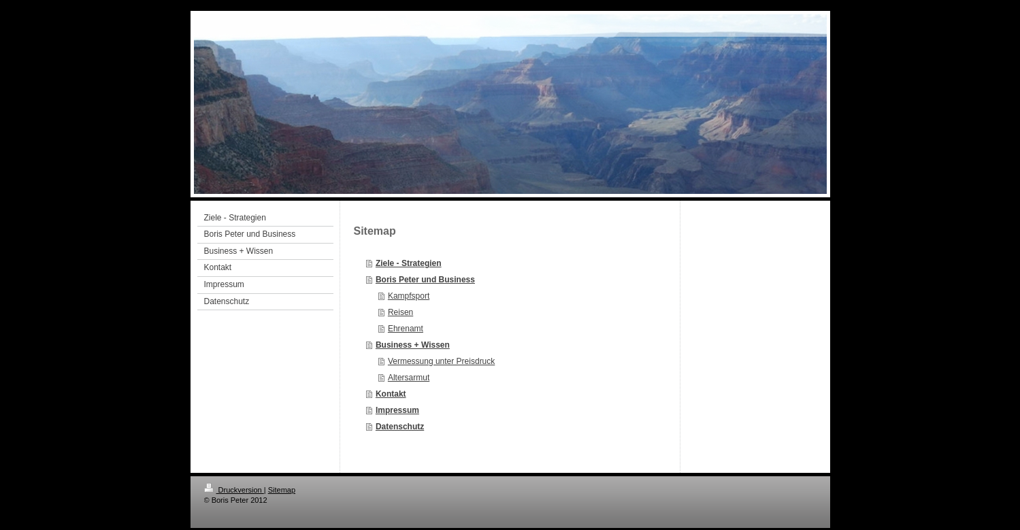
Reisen (400, 312)
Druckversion (234, 490)
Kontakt (391, 394)
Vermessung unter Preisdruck (441, 361)
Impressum (397, 410)
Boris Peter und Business (425, 279)
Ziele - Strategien (409, 263)
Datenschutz (400, 426)
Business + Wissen (413, 345)
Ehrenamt (405, 328)
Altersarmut (408, 377)
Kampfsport (408, 296)
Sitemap (281, 490)
